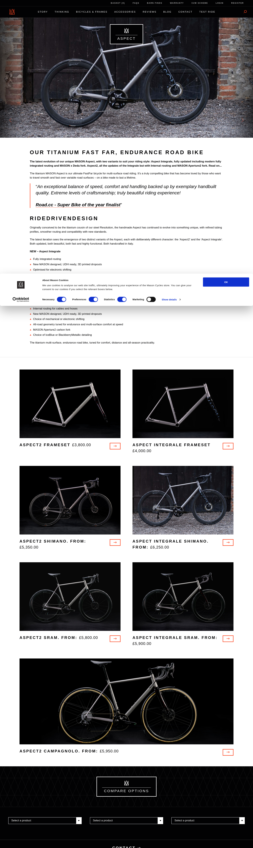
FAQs (136, 3)
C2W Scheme (200, 3)
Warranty (177, 3)
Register (237, 3)
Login (219, 3)
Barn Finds (154, 3)
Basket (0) (118, 3)
